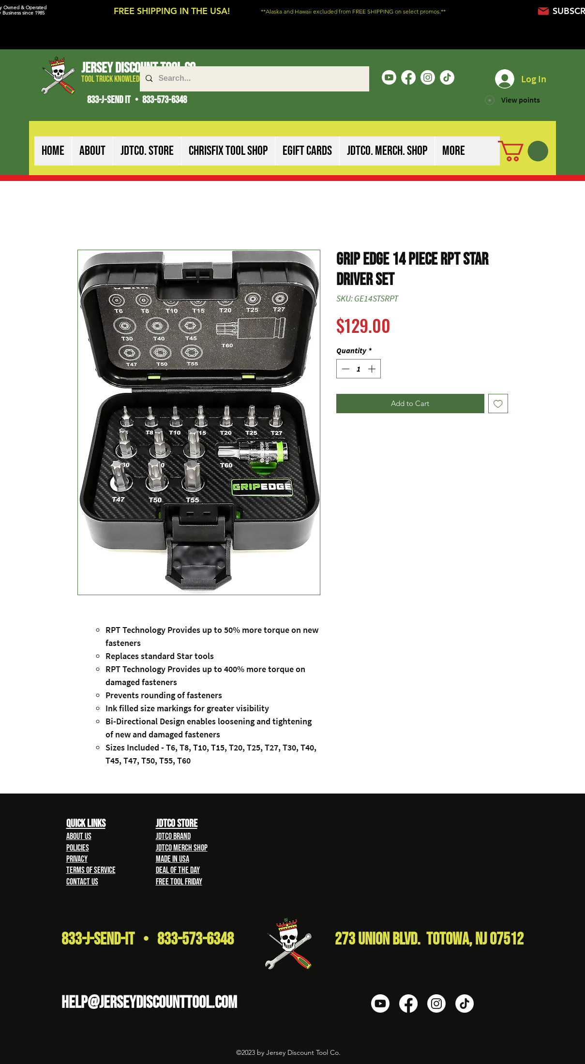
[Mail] (543, 10)
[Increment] (372, 369)
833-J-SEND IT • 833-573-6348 (137, 100)
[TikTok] (447, 77)
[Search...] (253, 78)
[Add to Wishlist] (498, 404)
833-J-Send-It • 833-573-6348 (147, 939)
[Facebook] (408, 77)
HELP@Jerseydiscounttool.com (149, 1002)
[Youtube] (389, 77)
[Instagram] (427, 77)
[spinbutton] (358, 369)
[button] (92, 150)
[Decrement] (344, 369)
